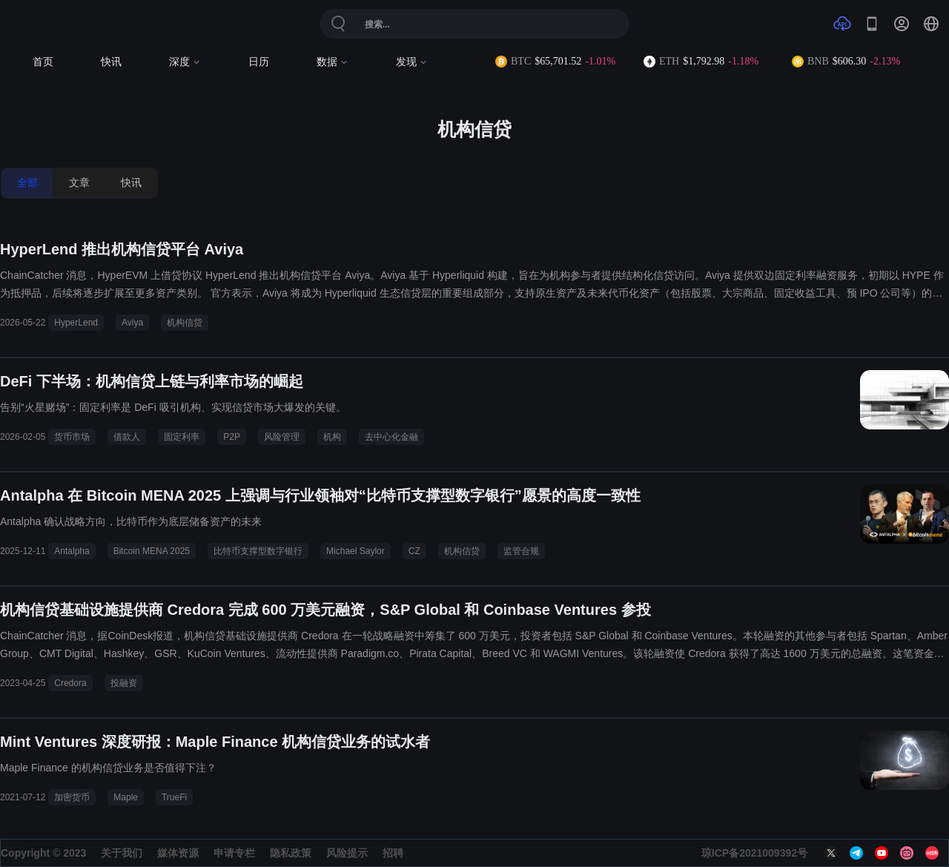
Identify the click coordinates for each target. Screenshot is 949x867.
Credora (70, 683)
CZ (414, 551)
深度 (185, 61)
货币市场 (72, 437)
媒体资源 (178, 853)
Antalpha (71, 551)
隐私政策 (290, 853)
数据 (332, 61)
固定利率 (181, 437)
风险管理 (282, 437)
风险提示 (347, 853)
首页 (43, 61)
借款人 (126, 437)
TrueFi (174, 797)
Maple (125, 797)
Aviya (132, 322)
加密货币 (72, 797)
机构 (332, 437)
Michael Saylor (355, 551)
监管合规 (521, 551)
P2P (231, 437)
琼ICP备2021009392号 (754, 853)
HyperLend (76, 322)
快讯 (111, 61)
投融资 (123, 683)
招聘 (393, 853)
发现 (412, 61)
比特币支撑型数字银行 (258, 551)
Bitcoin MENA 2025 (151, 551)
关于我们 (121, 853)
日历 (258, 61)
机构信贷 (184, 322)
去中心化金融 (391, 437)
